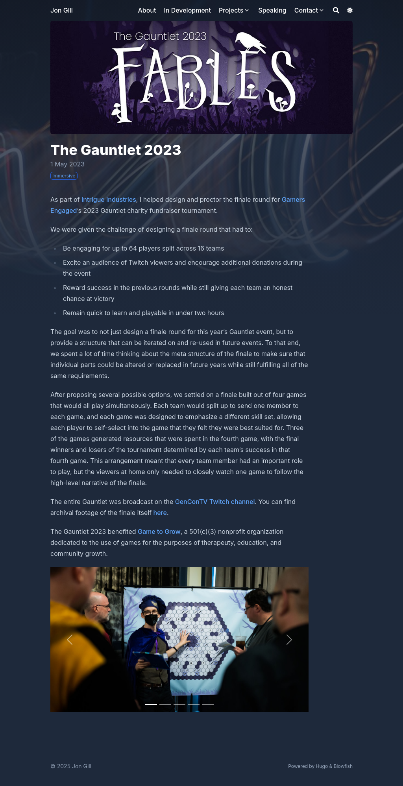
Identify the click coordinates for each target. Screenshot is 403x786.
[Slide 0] (151, 704)
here (160, 513)
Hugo (322, 766)
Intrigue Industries (108, 199)
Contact (306, 10)
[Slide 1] (165, 704)
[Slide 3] (194, 704)
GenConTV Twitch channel (215, 502)
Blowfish (343, 766)
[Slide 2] (179, 704)
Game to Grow (159, 531)
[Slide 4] (208, 704)
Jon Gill (61, 10)
